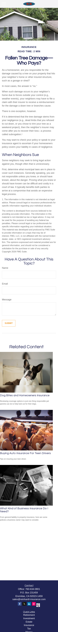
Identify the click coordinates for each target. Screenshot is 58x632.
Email (5, 283)
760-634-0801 (32, 589)
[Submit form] (8, 323)
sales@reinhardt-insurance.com (28, 599)
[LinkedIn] (29, 604)
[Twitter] (24, 604)
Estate (29, 621)
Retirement (29, 615)
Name (5, 268)
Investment (29, 618)
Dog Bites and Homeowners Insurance (25, 395)
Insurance (29, 625)
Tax (29, 628)
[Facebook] (19, 604)
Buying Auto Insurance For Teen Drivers (25, 453)
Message (6, 299)
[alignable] (38, 605)
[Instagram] (34, 604)
